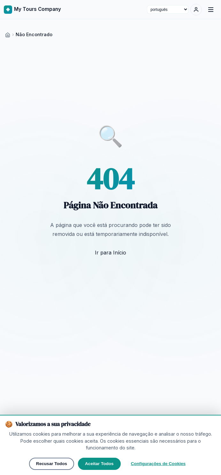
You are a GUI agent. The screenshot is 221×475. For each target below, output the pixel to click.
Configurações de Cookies (158, 463)
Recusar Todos (51, 463)
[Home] (7, 34)
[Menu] (210, 9)
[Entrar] (196, 9)
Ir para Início (110, 252)
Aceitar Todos (99, 463)
